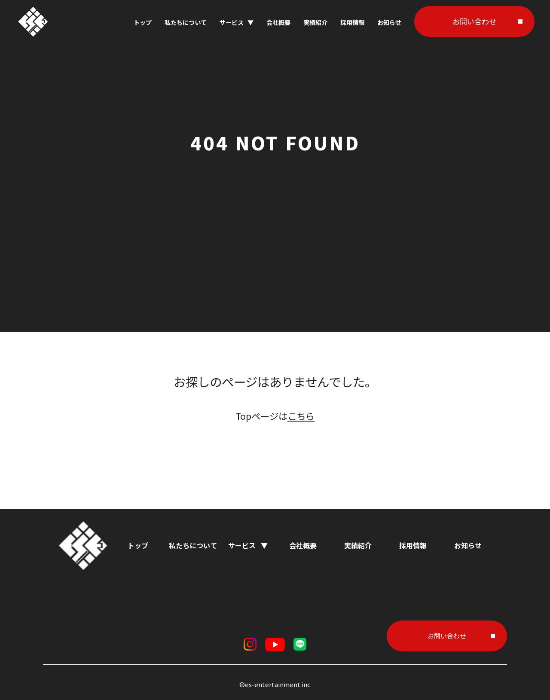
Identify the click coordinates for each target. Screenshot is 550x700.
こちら (301, 415)
